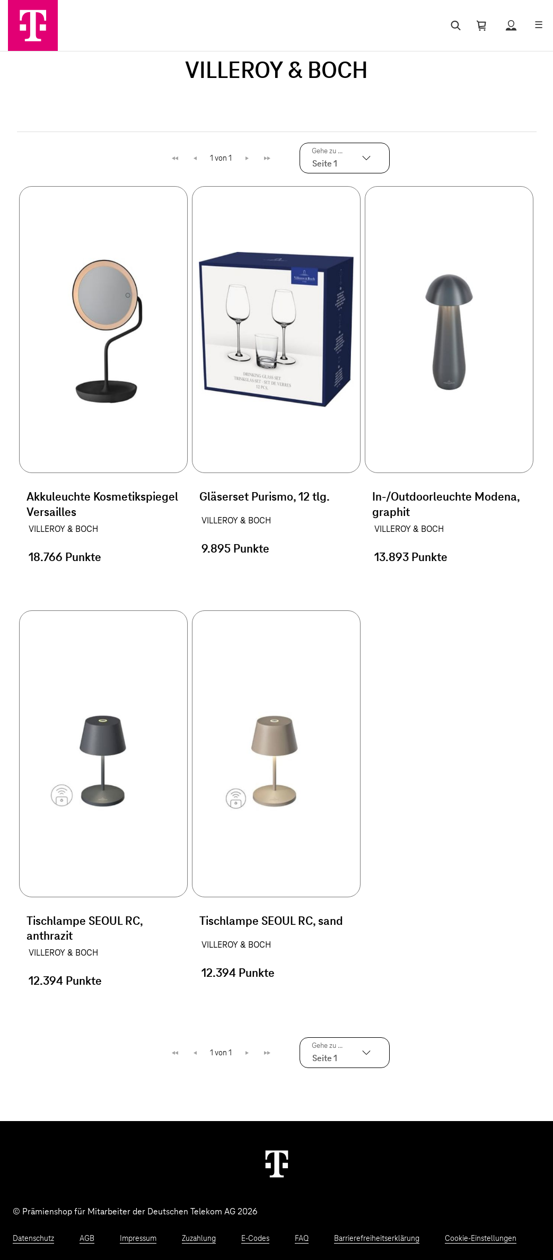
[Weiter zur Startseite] (277, 1163)
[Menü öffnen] (538, 25)
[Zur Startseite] (32, 25)
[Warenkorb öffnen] (481, 25)
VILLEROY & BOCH (63, 529)
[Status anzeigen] (511, 25)
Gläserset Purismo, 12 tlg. (264, 497)
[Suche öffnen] (453, 25)
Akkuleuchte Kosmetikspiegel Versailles (102, 505)
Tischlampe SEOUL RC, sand (271, 921)
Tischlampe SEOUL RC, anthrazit (85, 929)
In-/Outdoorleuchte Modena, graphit (446, 505)
